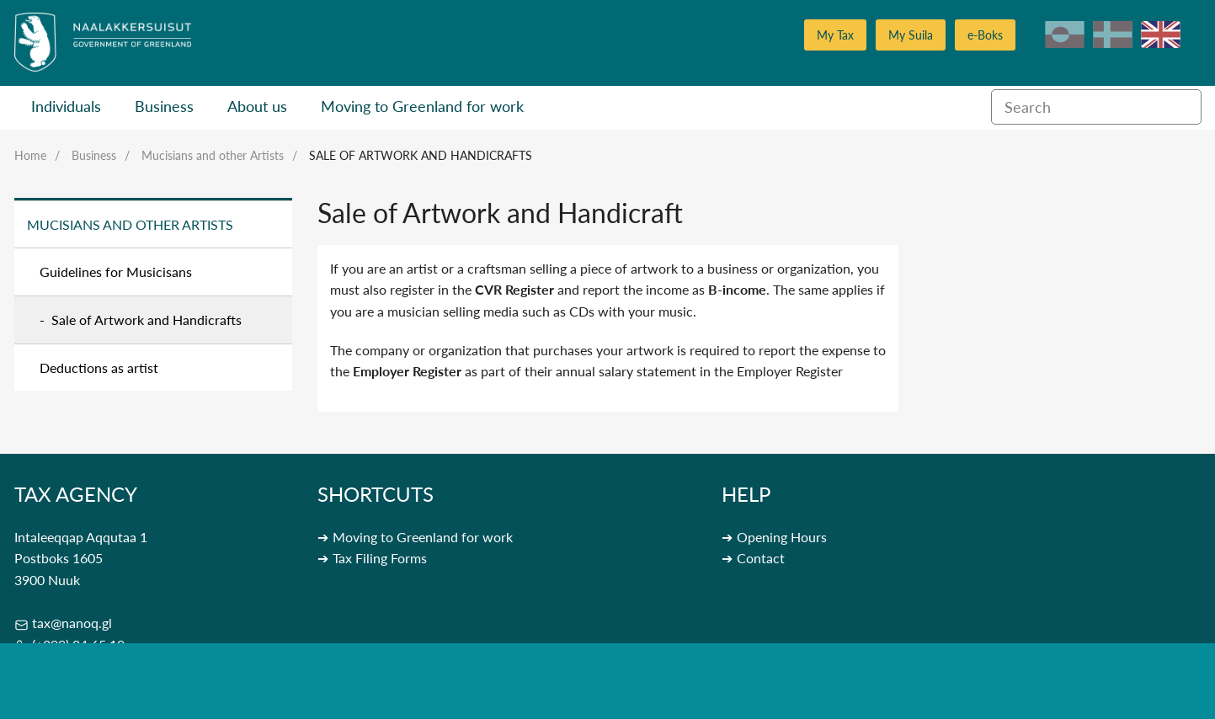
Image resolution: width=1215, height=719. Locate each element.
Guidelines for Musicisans (116, 272)
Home (30, 155)
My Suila (910, 35)
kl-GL (1064, 34)
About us (257, 106)
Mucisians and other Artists (212, 155)
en (1160, 34)
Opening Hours (782, 537)
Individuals (66, 106)
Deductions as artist (99, 367)
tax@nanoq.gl (72, 623)
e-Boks (985, 35)
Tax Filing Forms (380, 558)
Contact (761, 558)
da (1112, 34)
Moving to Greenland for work (422, 106)
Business (164, 106)
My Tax (835, 35)
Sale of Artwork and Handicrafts (420, 155)
